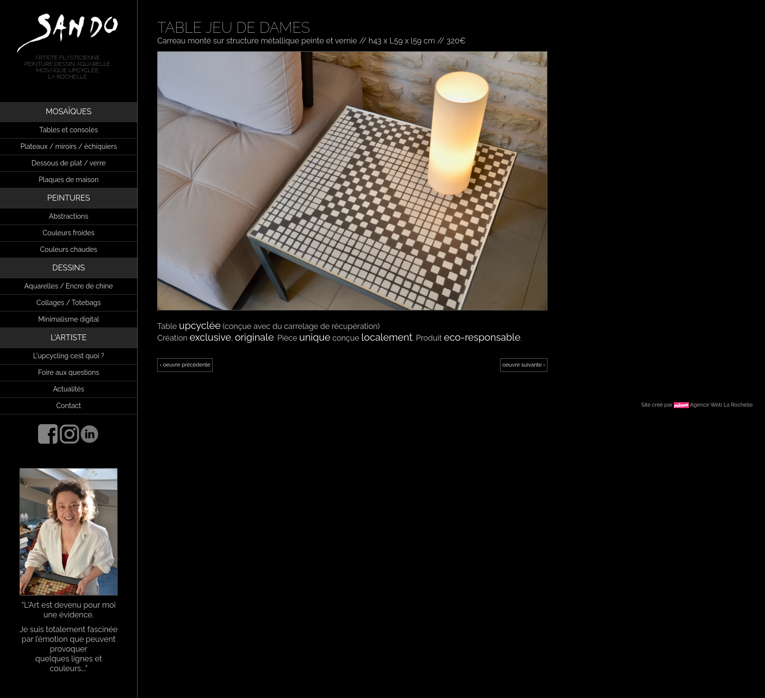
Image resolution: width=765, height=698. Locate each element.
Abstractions (68, 216)
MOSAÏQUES (69, 111)
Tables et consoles (69, 130)
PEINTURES (68, 198)
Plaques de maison (69, 180)
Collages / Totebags (69, 303)
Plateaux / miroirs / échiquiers (68, 146)
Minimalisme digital (68, 319)
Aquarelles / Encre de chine (68, 286)
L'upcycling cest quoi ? (68, 356)
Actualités (68, 389)
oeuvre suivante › (524, 365)
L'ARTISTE (69, 337)
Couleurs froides (69, 233)
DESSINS (68, 267)
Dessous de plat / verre (68, 163)
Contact (68, 406)
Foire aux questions (68, 372)
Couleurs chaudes (68, 249)
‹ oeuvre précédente (185, 365)
